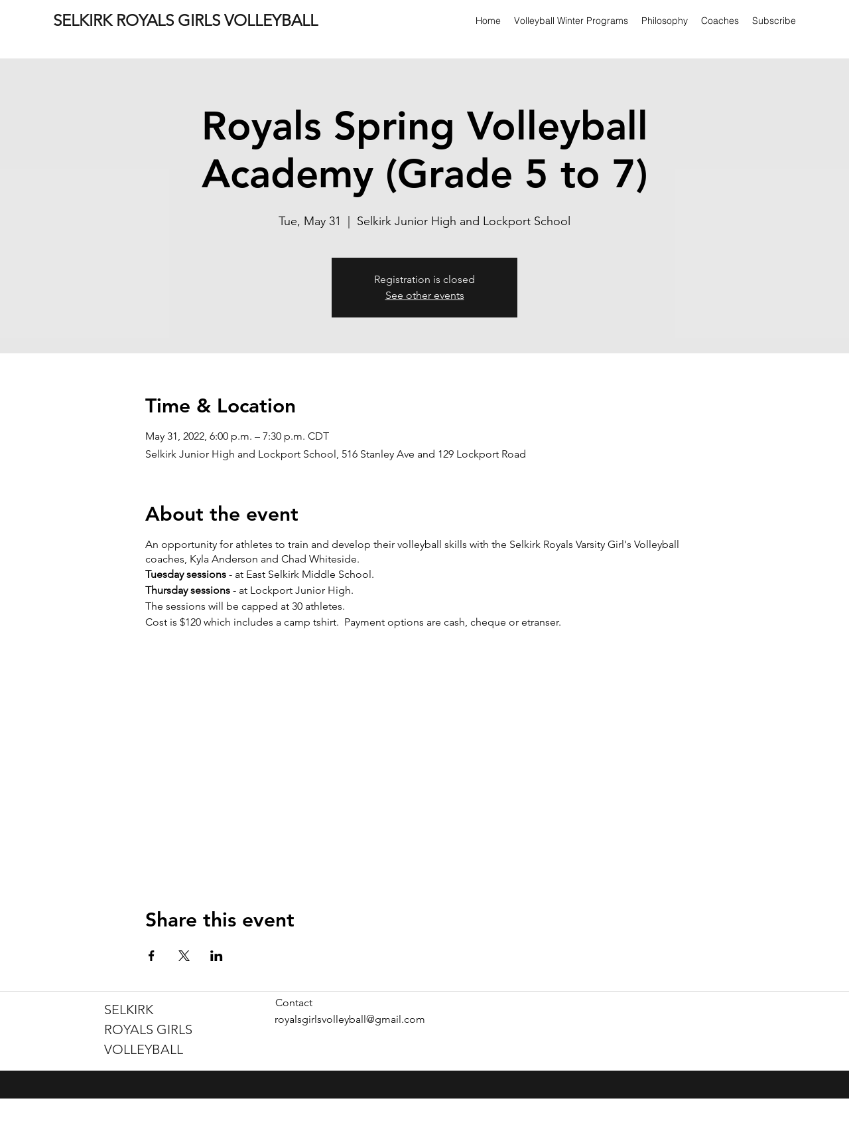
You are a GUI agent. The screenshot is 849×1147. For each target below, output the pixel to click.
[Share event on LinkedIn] (216, 955)
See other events (424, 295)
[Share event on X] (184, 955)
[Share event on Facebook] (151, 955)
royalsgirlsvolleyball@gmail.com (350, 1019)
